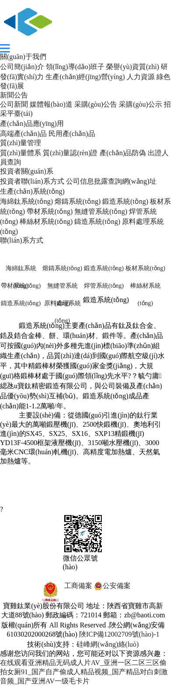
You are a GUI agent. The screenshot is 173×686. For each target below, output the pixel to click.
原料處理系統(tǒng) (62, 306)
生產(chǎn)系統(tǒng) (32, 191)
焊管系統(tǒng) (104, 285)
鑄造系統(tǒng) (97, 221)
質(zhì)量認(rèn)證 (70, 153)
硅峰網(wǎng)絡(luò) (107, 644)
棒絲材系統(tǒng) (46, 221)
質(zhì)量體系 (20, 153)
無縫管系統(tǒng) (100, 211)
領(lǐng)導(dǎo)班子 (75, 66)
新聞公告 (14, 95)
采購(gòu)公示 (140, 104)
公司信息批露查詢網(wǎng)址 (111, 181)
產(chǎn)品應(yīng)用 (32, 123)
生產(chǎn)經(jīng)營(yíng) (85, 76)
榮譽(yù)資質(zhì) (132, 66)
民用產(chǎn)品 (71, 133)
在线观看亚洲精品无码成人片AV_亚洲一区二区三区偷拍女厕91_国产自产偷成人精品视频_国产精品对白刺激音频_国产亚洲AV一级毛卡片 (84, 672)
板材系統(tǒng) (145, 268)
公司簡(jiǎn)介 (22, 66)
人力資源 (141, 76)
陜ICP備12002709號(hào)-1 (119, 634)
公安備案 (112, 585)
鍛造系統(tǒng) (125, 201)
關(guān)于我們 (23, 56)
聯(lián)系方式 (21, 240)
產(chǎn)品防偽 (123, 153)
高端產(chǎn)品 (23, 133)
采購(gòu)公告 (96, 104)
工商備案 (64, 585)
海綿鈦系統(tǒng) (26, 201)
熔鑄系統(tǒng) (77, 201)
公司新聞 (14, 104)
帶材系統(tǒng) (50, 211)
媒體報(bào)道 (51, 104)
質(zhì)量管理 (20, 142)
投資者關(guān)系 (26, 171)
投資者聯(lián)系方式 (32, 181)
